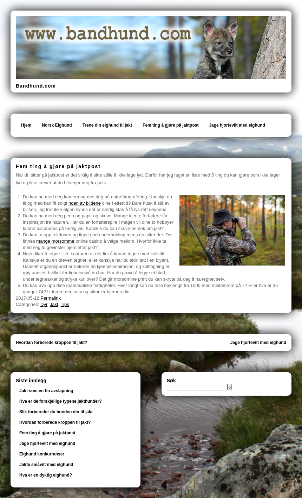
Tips (65, 304)
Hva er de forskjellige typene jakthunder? (60, 401)
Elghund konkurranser (41, 454)
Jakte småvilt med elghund (46, 464)
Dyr (43, 304)
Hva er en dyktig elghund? (45, 475)
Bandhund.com (36, 86)
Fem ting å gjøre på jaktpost (170, 125)
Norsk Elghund (57, 125)
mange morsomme (55, 241)
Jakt (54, 304)
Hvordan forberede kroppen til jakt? (51, 342)
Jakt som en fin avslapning (46, 390)
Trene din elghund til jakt (107, 125)
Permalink (50, 298)
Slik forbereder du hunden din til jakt (56, 411)
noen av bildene (84, 203)
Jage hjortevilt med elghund (237, 125)
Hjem (26, 125)
